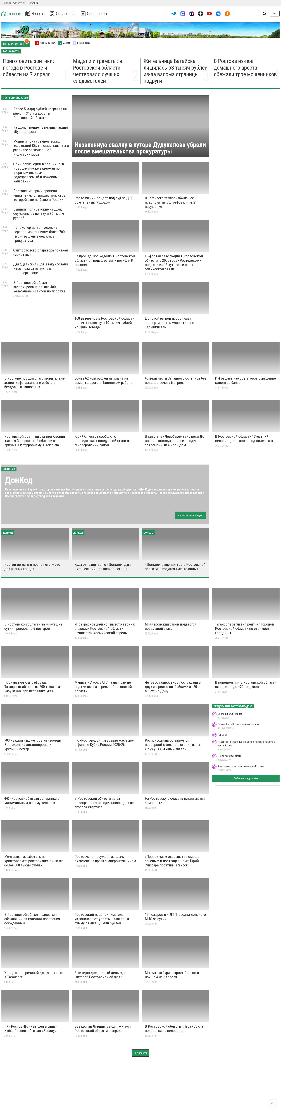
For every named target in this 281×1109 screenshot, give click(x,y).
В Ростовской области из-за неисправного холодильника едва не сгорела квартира (104, 802)
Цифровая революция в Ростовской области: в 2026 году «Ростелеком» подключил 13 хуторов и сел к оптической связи (174, 262)
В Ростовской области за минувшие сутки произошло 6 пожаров (33, 626)
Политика (33, 2)
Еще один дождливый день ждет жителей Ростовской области (101, 975)
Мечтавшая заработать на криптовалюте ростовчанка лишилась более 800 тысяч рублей (34, 860)
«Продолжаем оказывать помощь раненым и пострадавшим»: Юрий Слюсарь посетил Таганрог (172, 860)
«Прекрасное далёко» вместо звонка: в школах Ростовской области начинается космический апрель (105, 628)
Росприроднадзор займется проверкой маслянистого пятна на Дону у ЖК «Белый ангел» (172, 744)
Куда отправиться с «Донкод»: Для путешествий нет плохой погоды (103, 566)
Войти (275, 13)
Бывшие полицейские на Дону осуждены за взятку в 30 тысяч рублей (38, 213)
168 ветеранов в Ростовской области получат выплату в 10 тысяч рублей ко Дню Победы (104, 322)
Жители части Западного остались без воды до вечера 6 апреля (175, 380)
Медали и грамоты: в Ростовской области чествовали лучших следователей (97, 71)
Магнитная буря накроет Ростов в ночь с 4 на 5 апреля (172, 975)
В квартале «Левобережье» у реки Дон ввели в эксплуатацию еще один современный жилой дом (175, 440)
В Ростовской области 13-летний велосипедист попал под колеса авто (245, 438)
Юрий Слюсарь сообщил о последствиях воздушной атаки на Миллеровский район (102, 440)
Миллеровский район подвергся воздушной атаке (170, 626)
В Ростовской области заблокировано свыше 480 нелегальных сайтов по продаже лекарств (39, 289)
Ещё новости (140, 1053)
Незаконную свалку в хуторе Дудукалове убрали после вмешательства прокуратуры (140, 148)
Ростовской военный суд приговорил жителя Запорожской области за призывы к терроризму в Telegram (34, 440)
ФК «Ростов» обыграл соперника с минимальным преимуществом (31, 800)
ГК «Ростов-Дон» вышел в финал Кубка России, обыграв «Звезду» (31, 1028)
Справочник (63, 13)
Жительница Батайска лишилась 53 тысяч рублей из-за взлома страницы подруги (176, 71)
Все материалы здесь (190, 515)
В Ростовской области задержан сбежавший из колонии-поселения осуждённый (32, 918)
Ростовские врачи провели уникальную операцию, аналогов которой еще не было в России (39, 195)
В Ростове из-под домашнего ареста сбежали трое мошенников (245, 68)
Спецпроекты (95, 13)
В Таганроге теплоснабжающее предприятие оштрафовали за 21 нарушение (171, 202)
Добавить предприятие (246, 778)
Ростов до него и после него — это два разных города (32, 566)
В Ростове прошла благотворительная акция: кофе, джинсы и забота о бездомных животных (35, 382)
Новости (35, 13)
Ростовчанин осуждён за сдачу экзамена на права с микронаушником (105, 858)
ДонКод (19, 480)
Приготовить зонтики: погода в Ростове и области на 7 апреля (28, 68)
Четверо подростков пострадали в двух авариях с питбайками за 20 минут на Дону (173, 686)
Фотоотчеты (19, 2)
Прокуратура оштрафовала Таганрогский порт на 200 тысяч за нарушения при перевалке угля (32, 686)
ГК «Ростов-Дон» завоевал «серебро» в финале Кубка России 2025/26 (105, 742)
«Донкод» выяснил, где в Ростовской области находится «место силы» (175, 566)
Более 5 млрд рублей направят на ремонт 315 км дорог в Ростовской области (40, 113)
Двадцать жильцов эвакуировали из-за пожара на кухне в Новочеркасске (40, 268)
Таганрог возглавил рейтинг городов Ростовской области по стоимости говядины (244, 628)
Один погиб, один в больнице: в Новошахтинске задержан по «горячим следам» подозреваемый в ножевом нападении (38, 173)
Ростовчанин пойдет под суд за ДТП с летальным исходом (104, 200)
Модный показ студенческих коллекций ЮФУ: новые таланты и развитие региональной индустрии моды (41, 147)
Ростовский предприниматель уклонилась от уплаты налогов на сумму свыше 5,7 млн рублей (102, 918)
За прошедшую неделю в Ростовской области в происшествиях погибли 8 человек (105, 260)
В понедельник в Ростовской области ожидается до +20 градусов (246, 684)
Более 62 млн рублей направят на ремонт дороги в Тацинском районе (103, 380)
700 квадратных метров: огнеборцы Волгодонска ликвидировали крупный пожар (33, 744)
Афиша (7, 2)
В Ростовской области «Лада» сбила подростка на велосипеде (174, 1028)
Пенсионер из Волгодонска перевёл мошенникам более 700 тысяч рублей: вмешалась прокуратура (39, 234)
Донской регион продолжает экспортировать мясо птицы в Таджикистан (169, 322)
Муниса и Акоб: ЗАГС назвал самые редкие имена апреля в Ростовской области (103, 686)
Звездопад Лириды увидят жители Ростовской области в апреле (103, 1028)
